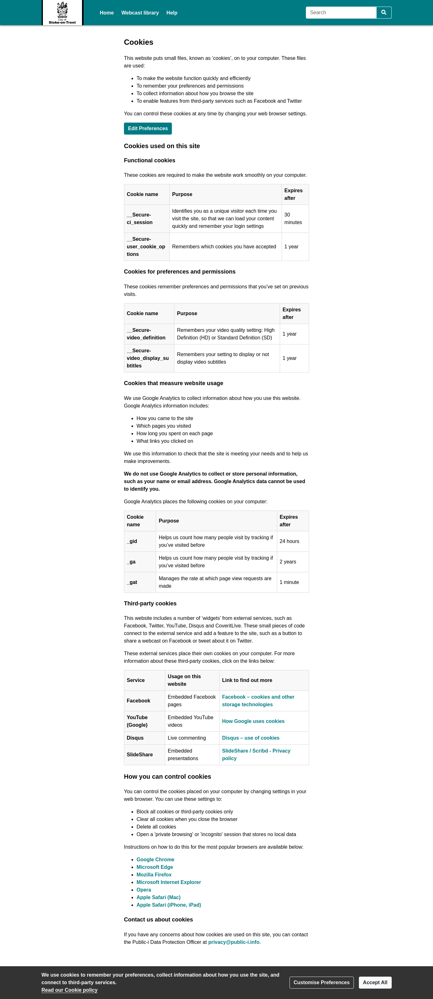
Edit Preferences (148, 128)
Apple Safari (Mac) (159, 897)
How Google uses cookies (253, 721)
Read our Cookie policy (70, 990)
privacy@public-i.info (233, 942)
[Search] (341, 13)
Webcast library (140, 12)
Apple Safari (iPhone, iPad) (169, 905)
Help (172, 12)
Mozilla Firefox (154, 874)
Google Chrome (155, 859)
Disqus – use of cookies (250, 738)
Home (107, 12)
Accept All (375, 982)
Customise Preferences (322, 982)
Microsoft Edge (155, 867)
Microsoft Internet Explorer (169, 882)
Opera (144, 889)
